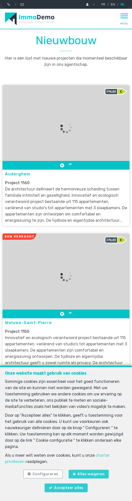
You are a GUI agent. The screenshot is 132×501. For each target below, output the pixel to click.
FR (103, 4)
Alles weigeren (90, 474)
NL (122, 4)
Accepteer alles (68, 488)
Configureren (45, 474)
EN (113, 4)
